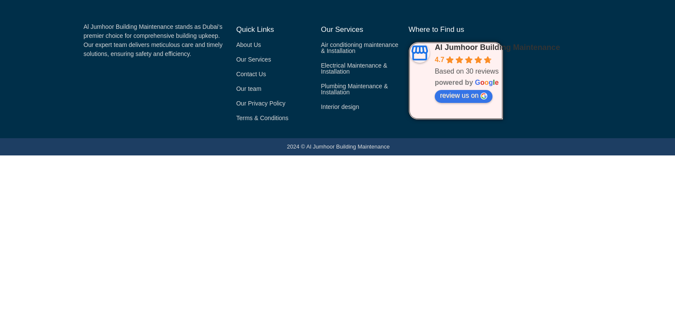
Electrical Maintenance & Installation (354, 68)
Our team (248, 88)
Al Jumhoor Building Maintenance (497, 47)
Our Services (253, 59)
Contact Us (251, 74)
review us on (463, 95)
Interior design (340, 106)
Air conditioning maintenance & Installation (359, 47)
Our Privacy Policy (260, 103)
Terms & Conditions (262, 118)
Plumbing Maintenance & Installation (354, 89)
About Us (248, 44)
